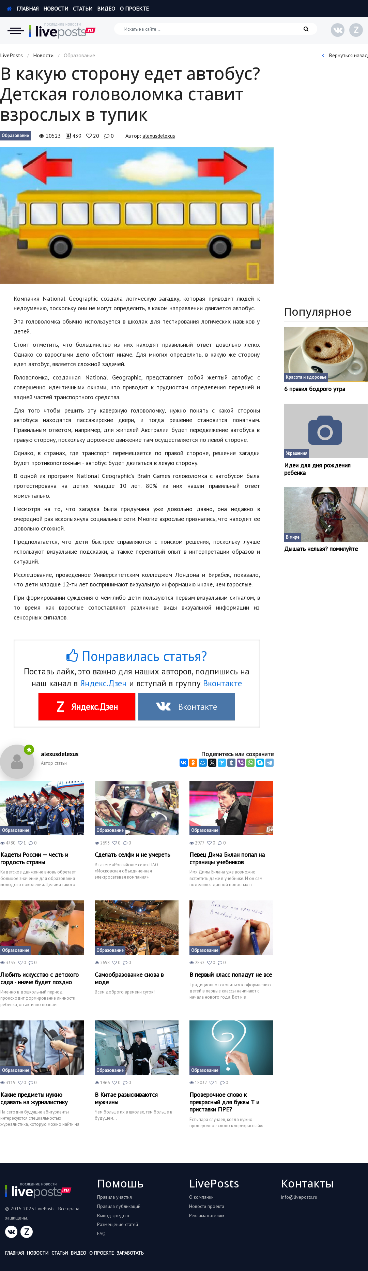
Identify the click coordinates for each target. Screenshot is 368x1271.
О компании (201, 1197)
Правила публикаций (118, 1206)
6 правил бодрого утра (314, 389)
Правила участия (114, 1197)
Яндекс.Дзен (103, 683)
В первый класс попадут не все (230, 974)
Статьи (82, 8)
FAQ (101, 1233)
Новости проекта (206, 1206)
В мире (293, 537)
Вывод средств (113, 1215)
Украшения (296, 453)
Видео (106, 8)
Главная (23, 8)
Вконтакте (222, 683)
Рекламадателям (206, 1215)
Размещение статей (117, 1224)
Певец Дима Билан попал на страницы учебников (227, 858)
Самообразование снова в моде (129, 978)
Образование (15, 135)
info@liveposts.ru (299, 1197)
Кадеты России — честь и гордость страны (34, 858)
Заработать (130, 1253)
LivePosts (11, 55)
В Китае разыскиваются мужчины (126, 1098)
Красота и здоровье (306, 377)
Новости (55, 8)
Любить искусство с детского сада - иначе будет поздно (39, 978)
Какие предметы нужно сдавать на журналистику (33, 1098)
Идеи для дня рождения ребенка (317, 469)
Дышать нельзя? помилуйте (321, 549)
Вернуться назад (345, 55)
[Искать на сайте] (215, 29)
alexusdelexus (158, 135)
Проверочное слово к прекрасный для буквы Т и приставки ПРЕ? (224, 1102)
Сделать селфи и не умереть (132, 854)
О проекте (134, 8)
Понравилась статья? (136, 656)
